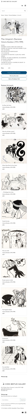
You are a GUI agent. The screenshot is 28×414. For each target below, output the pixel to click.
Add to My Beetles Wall (14, 79)
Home (2, 15)
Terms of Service (6, 405)
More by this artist (14, 76)
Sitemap (22, 408)
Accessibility (14, 408)
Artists (6, 15)
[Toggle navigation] (25, 5)
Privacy (18, 408)
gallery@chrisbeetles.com (6, 389)
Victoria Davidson (12, 15)
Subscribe (23, 400)
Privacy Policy (23, 403)
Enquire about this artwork (14, 72)
